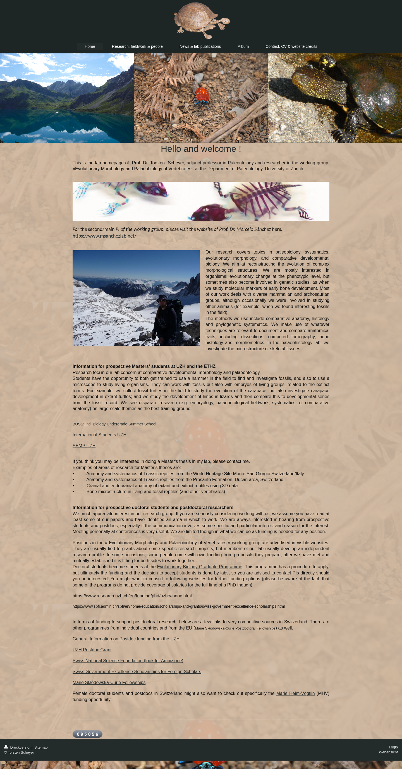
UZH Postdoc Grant (92, 649)
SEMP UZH (84, 445)
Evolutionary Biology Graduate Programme (199, 566)
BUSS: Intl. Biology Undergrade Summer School (114, 424)
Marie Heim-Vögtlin (295, 693)
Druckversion (18, 747)
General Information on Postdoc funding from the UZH (126, 639)
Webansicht (388, 752)
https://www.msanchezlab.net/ (104, 236)
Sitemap (41, 747)
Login (393, 747)
